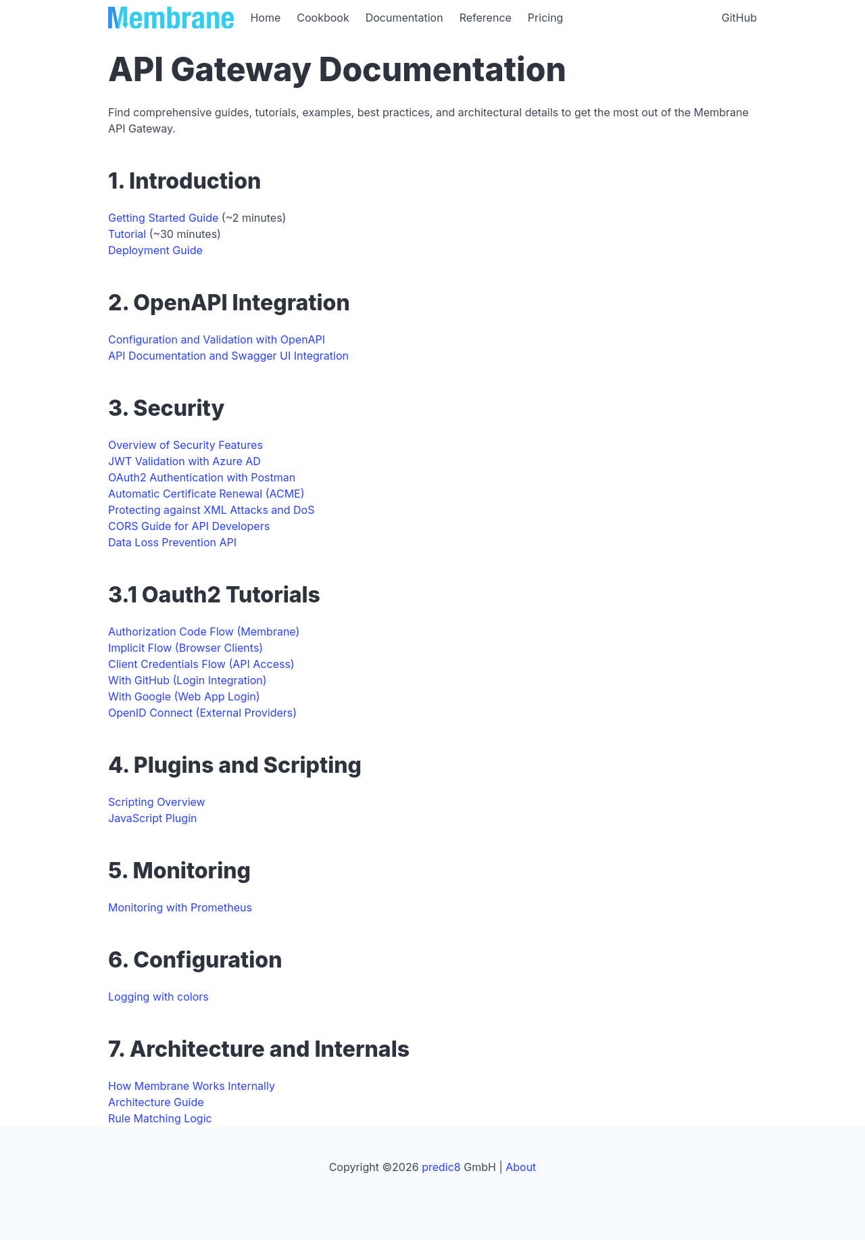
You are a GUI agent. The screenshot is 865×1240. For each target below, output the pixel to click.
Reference (486, 17)
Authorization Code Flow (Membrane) (203, 631)
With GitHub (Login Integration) (187, 680)
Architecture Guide (156, 1102)
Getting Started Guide (163, 217)
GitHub (739, 17)
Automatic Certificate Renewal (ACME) (206, 493)
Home (265, 17)
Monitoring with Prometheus (180, 907)
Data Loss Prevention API (172, 542)
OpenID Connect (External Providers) (202, 712)
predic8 (441, 1167)
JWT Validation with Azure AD (184, 461)
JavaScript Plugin (152, 818)
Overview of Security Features (185, 445)
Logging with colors (158, 996)
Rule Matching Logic (160, 1118)
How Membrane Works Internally (191, 1086)
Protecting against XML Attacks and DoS (211, 510)
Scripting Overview (156, 802)
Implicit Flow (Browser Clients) (185, 647)
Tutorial (127, 234)
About (520, 1167)
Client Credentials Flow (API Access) (201, 664)
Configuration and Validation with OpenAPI (216, 339)
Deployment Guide (155, 250)
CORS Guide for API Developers (189, 526)
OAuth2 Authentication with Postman (201, 477)
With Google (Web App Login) (184, 696)
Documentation (404, 17)
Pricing (546, 17)
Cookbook (323, 17)
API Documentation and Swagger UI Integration (228, 355)
